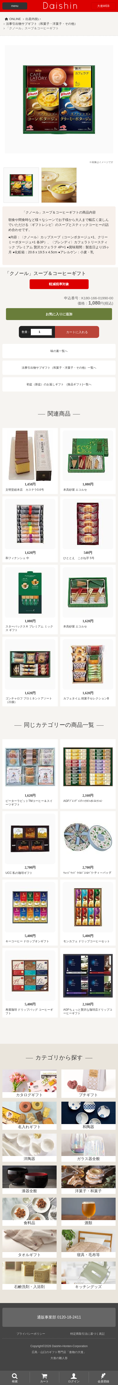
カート (44, 1381)
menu (14, 6)
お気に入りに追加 (59, 314)
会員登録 (103, 1381)
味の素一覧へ (59, 351)
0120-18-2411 (69, 1317)
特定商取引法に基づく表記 (87, 1333)
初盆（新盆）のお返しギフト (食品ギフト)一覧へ (59, 384)
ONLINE (15, 19)
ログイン (74, 1381)
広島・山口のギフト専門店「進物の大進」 (59, 1352)
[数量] (41, 332)
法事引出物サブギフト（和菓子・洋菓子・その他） (41, 23)
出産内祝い (33, 19)
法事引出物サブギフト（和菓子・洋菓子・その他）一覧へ (59, 367)
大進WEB (103, 6)
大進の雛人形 (59, 1358)
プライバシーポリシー (30, 1333)
